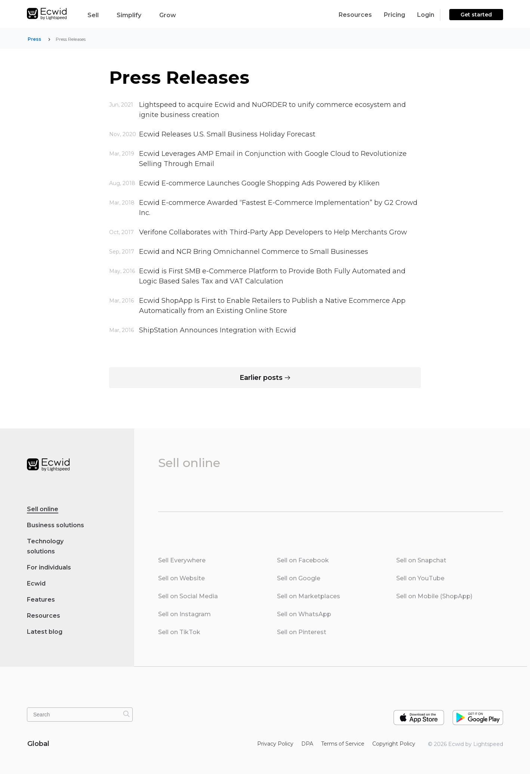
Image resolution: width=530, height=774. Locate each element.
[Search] (126, 713)
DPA (307, 743)
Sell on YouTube (420, 578)
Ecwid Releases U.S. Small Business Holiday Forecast (227, 134)
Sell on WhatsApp (304, 614)
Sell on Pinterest (301, 632)
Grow (173, 14)
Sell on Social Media (188, 596)
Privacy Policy (275, 743)
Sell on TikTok (179, 632)
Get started (476, 14)
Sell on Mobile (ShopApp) (434, 596)
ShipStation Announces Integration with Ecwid (217, 330)
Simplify (135, 14)
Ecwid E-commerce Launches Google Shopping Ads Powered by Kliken (259, 183)
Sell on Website (181, 578)
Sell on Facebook (303, 560)
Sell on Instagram (184, 614)
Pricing (394, 14)
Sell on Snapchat (421, 560)
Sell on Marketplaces (308, 596)
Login (425, 14)
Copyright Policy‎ (393, 743)
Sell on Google (298, 578)
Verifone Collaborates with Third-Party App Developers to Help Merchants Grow (273, 232)
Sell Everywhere (182, 560)
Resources (355, 14)
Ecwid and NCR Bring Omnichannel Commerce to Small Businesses (253, 252)
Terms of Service (342, 743)
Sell (99, 14)
